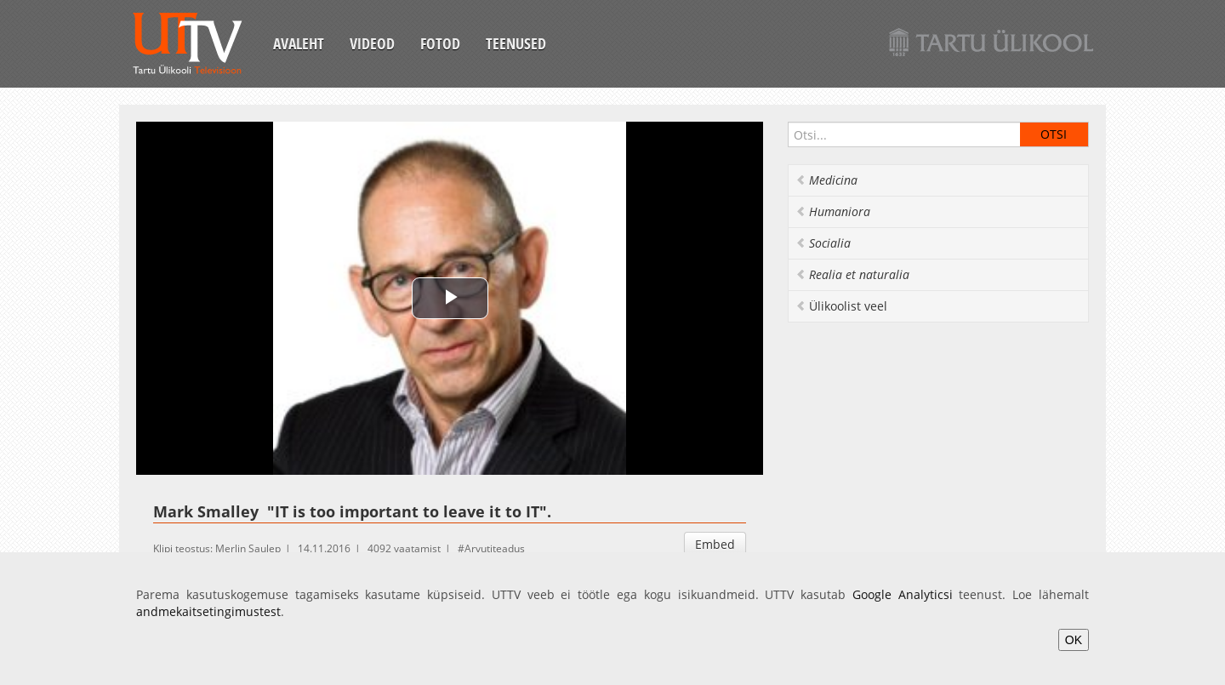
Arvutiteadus (494, 548)
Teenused (516, 43)
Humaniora (832, 211)
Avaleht (298, 43)
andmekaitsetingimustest (208, 611)
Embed (715, 544)
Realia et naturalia (852, 274)
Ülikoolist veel (841, 306)
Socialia (823, 243)
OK (1073, 640)
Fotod (440, 43)
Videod (372, 43)
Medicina (826, 180)
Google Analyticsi (902, 594)
